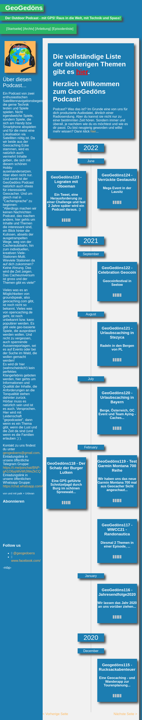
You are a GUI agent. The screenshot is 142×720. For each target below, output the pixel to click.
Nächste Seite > (125, 714)
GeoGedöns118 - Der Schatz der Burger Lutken (66, 468)
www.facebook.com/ (26, 560)
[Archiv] (28, 28)
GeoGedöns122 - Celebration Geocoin (117, 270)
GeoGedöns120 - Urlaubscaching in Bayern (117, 397)
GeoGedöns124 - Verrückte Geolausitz (117, 177)
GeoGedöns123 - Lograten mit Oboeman (66, 181)
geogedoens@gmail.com (21, 453)
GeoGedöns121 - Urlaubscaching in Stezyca (117, 332)
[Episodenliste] (62, 28)
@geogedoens (23, 553)
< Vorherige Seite (55, 714)
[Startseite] (14, 28)
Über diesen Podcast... (17, 82)
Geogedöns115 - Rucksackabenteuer (117, 667)
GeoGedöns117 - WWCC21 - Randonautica (117, 529)
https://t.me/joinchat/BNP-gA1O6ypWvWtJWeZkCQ (22, 469)
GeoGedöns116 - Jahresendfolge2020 (117, 592)
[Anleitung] (43, 28)
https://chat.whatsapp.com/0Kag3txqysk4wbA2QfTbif (41, 486)
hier (82, 71)
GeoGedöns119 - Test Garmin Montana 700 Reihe (117, 466)
